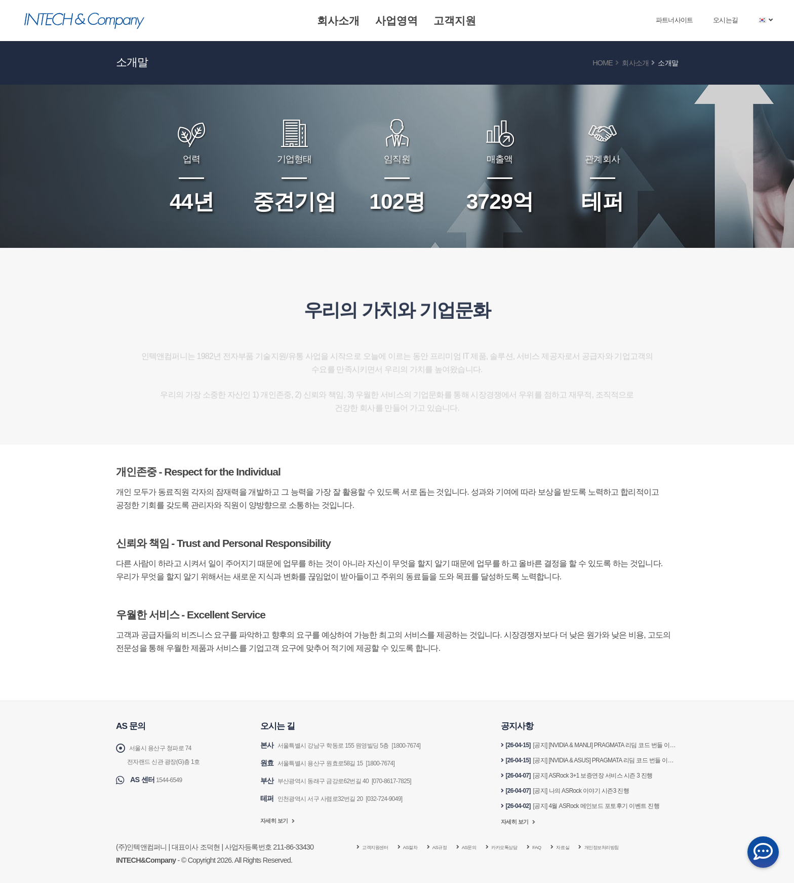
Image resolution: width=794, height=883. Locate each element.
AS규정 (455, 847)
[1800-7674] (428, 745)
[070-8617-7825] (412, 780)
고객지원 (454, 20)
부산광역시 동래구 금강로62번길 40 (331, 780)
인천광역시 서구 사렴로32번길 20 (328, 797)
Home (602, 63)
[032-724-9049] (403, 797)
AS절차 (421, 847)
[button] (766, 20)
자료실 (597, 847)
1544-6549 (171, 779)
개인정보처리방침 (645, 847)
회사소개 (338, 20)
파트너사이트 (674, 20)
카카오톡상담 (530, 847)
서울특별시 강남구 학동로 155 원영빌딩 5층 (343, 745)
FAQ (569, 847)
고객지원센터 (379, 847)
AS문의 (488, 847)
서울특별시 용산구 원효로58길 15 (328, 762)
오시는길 (725, 20)
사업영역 (396, 20)
